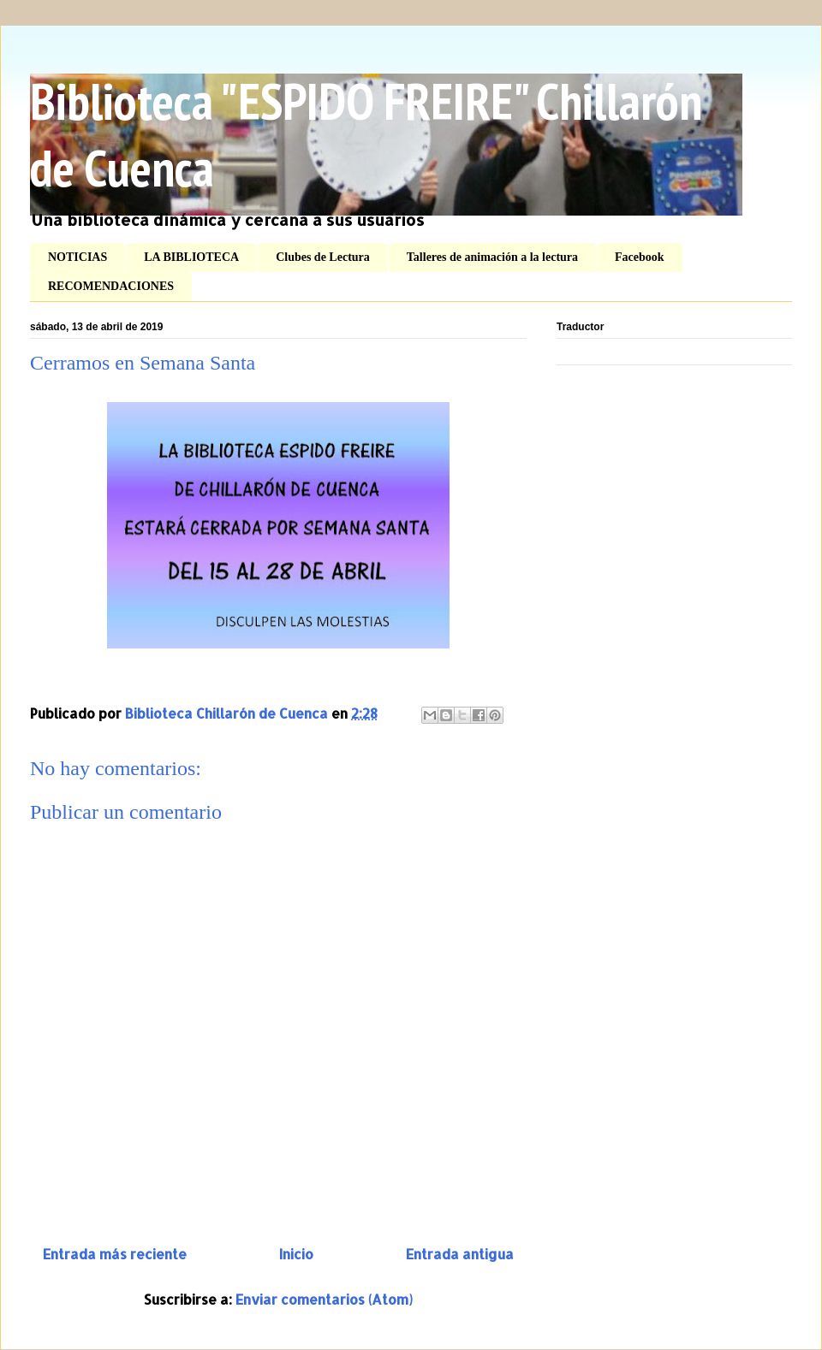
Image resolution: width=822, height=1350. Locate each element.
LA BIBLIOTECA (191, 257)
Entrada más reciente (115, 1254)
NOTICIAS (77, 257)
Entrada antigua (460, 1254)
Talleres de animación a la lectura (492, 257)
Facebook (639, 257)
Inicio (296, 1254)
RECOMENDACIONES (111, 286)
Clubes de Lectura (323, 257)
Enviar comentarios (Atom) (324, 1299)
